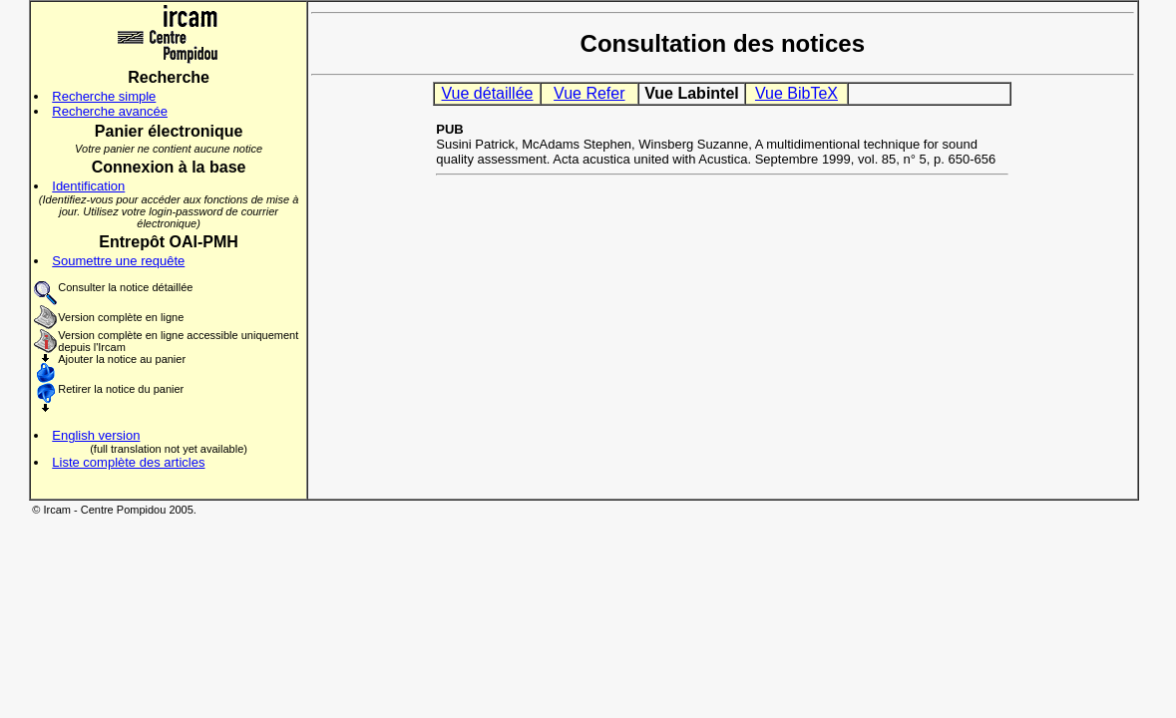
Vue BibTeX (796, 93)
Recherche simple (104, 96)
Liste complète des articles (128, 462)
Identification (88, 186)
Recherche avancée (110, 111)
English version (96, 435)
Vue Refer (589, 93)
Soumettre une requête (118, 260)
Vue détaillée (488, 93)
